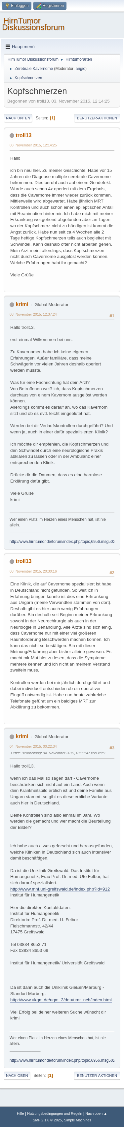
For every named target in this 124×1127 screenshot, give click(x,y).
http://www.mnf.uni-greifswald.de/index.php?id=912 (60, 889)
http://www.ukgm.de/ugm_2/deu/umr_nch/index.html (61, 999)
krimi (22, 304)
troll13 (23, 135)
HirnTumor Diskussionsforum (33, 24)
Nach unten (18, 118)
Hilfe (20, 1113)
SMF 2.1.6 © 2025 (47, 1120)
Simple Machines (77, 1120)
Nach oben (17, 1076)
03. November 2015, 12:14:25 (33, 145)
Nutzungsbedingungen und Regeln (54, 1113)
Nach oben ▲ (96, 1113)
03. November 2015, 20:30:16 (33, 571)
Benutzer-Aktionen (97, 118)
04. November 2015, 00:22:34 (33, 746)
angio (80, 68)
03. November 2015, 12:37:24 (33, 314)
